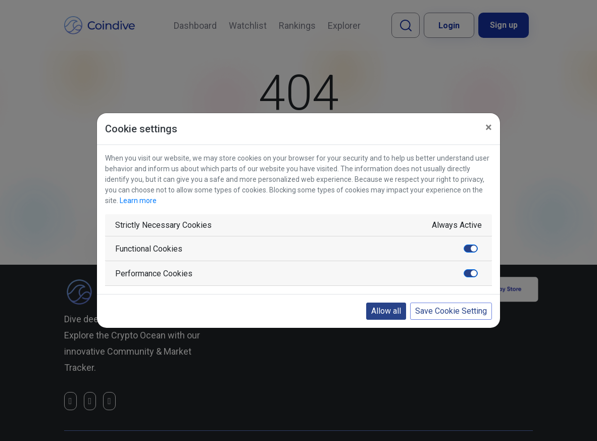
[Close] (488, 127)
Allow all (386, 311)
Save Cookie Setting (451, 311)
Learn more (138, 201)
